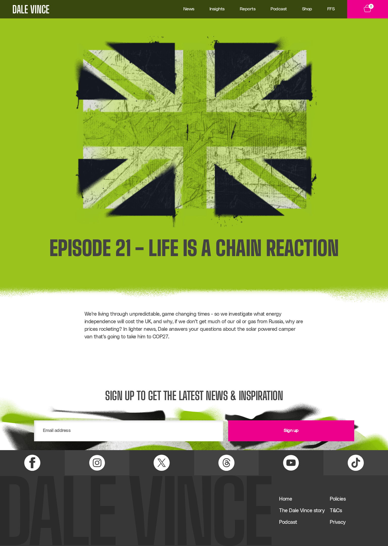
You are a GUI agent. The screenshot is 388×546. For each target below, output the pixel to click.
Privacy (338, 522)
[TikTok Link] (355, 462)
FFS (331, 9)
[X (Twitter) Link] (161, 462)
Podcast (279, 9)
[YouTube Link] (291, 462)
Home (285, 499)
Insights (217, 9)
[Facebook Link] (32, 462)
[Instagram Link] (97, 462)
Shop (307, 9)
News (188, 9)
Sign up (291, 430)
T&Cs (336, 510)
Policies (338, 499)
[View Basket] (367, 9)
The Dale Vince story (301, 510)
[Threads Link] (226, 462)
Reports (248, 9)
